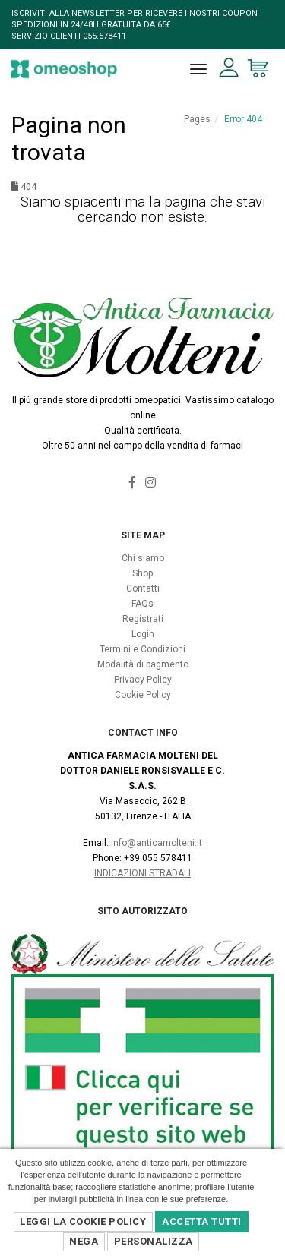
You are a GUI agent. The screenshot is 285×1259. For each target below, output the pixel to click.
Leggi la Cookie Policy (83, 1221)
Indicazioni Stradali (142, 873)
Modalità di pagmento (142, 664)
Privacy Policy (143, 679)
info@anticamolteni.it (156, 843)
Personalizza (153, 1241)
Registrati (142, 619)
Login (142, 634)
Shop (142, 573)
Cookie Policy (143, 694)
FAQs (142, 603)
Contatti (143, 588)
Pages (197, 119)
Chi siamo (143, 558)
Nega (83, 1241)
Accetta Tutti (202, 1221)
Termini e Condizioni (142, 649)
